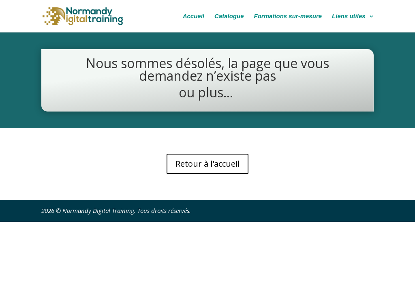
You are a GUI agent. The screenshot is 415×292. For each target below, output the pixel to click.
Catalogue (229, 16)
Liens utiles (349, 16)
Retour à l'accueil (207, 163)
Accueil (193, 16)
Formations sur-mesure (288, 16)
